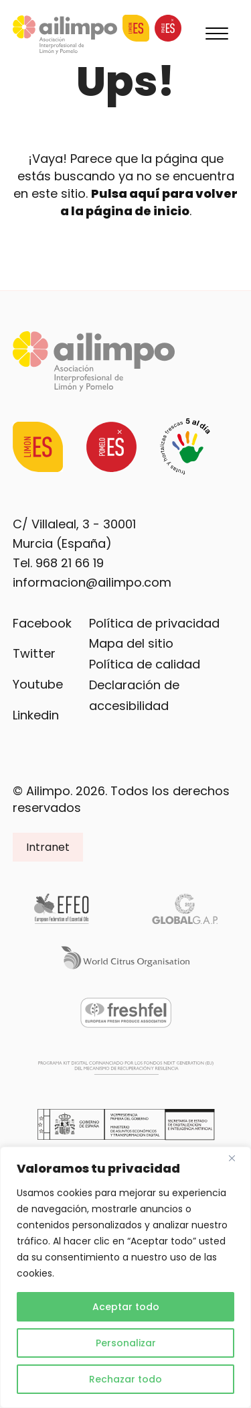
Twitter (34, 653)
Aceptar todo (125, 1306)
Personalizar (126, 1343)
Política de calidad (144, 664)
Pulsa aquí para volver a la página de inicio (149, 202)
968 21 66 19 (69, 562)
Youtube (38, 684)
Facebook (42, 623)
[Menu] (216, 35)
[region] (125, 1277)
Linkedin (36, 715)
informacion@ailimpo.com (92, 582)
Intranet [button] (48, 847)
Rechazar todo (125, 1379)
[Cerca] (237, 1158)
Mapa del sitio (131, 643)
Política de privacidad (154, 623)
